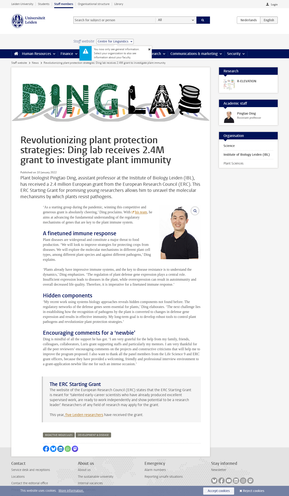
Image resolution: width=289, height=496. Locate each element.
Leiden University (22, 4)
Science (229, 146)
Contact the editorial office (29, 468)
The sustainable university (95, 462)
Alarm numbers (155, 455)
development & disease (93, 420)
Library (118, 4)
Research (153, 53)
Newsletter (218, 455)
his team (99, 212)
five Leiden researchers (84, 399)
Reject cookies (253, 491)
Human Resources (36, 53)
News (35, 63)
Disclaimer (18, 482)
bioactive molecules (58, 420)
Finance (67, 53)
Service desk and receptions (30, 455)
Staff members (63, 4)
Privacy (16, 475)
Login (274, 4)
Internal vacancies (90, 468)
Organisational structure (94, 4)
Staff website (19, 63)
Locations (18, 462)
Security (233, 53)
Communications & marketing (194, 53)
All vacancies (87, 475)
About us (84, 455)
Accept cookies (219, 491)
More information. (71, 491)
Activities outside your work (97, 482)
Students (43, 4)
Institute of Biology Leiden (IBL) (247, 155)
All (160, 20)
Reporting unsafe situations (163, 462)
